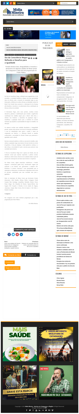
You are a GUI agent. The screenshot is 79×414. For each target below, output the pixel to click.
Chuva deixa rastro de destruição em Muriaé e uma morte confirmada (65, 243)
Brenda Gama (61, 280)
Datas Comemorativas (19, 54)
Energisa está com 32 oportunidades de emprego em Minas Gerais (70, 109)
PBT (45, 408)
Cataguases (11, 54)
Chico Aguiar (60, 278)
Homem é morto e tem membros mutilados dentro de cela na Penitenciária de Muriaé (66, 250)
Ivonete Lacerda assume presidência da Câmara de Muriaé (64, 257)
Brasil (6, 54)
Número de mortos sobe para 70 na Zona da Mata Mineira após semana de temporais (65, 228)
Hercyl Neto (60, 285)
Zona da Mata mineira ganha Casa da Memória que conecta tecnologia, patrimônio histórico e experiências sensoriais (65, 169)
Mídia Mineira (64, 147)
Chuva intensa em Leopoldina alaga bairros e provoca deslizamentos (65, 188)
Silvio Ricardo (61, 282)
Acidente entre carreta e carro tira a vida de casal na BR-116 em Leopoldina (65, 160)
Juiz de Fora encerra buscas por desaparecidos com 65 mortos (65, 221)
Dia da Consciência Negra (14, 47)
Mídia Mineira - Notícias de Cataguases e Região (39, 406)
